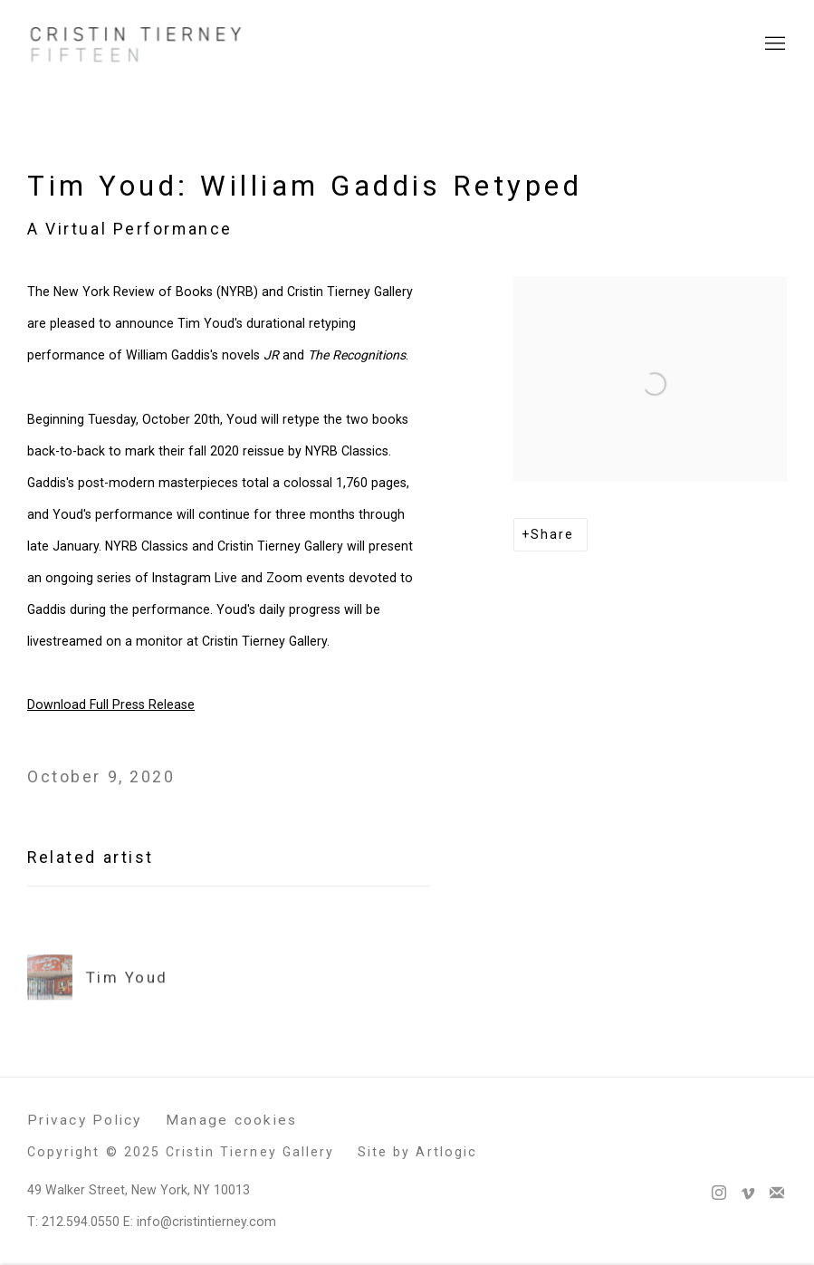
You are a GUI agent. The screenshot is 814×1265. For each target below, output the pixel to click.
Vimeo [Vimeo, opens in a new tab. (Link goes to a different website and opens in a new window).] (748, 1193)
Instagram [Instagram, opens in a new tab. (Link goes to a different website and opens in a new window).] (719, 1193)
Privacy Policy (84, 1120)
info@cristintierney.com (206, 1221)
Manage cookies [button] (232, 1120)
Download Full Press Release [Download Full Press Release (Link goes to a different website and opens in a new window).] (111, 704)
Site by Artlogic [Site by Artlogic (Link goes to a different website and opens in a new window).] (417, 1152)
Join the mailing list (777, 1193)
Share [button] (552, 534)
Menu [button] (773, 44)
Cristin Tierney (135, 44)
